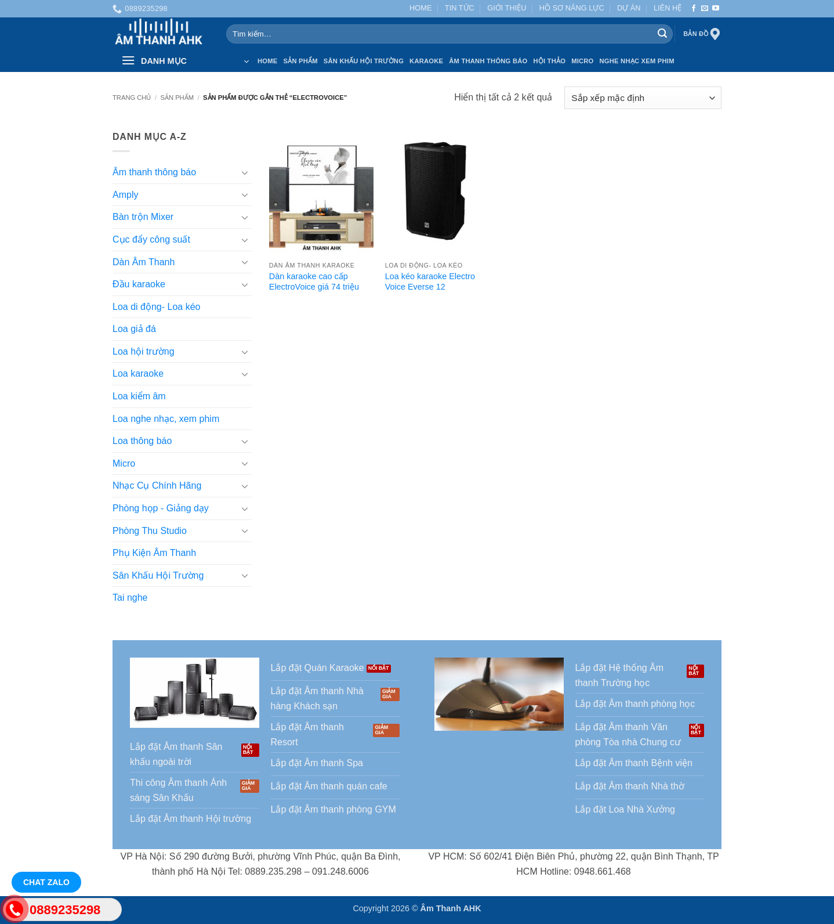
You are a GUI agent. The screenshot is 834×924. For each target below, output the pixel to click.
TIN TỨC (459, 7)
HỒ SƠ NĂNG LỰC (571, 7)
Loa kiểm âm (139, 396)
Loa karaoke (138, 374)
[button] (185, 61)
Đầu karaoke (139, 284)
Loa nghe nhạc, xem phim (166, 419)
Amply (125, 195)
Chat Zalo (46, 882)
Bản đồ (702, 34)
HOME (420, 7)
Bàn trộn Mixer (143, 217)
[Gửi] (662, 34)
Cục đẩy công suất (151, 239)
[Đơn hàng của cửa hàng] (642, 97)
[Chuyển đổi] (245, 172)
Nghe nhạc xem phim (637, 60)
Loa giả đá (134, 329)
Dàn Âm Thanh (144, 262)
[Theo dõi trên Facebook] (693, 9)
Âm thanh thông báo (154, 173)
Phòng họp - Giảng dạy (161, 508)
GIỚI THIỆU (506, 7)
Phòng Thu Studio (150, 531)
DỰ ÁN (629, 7)
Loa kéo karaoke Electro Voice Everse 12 (430, 282)
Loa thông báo (142, 441)
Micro (582, 60)
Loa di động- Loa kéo (156, 307)
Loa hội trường (144, 351)
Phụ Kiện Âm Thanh (154, 553)
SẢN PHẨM (300, 60)
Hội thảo (549, 60)
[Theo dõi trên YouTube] (715, 9)
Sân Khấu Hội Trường (364, 60)
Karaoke (426, 60)
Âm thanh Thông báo (488, 60)
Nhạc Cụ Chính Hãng (157, 486)
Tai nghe (130, 598)
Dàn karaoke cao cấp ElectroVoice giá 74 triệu (314, 282)
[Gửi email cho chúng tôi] (704, 9)
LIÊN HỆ (667, 7)
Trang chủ (132, 97)
